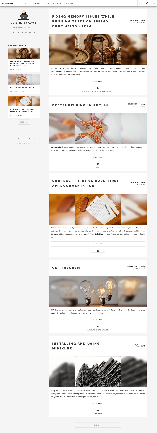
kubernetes (98, 413)
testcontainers (101, 91)
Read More (97, 81)
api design (98, 254)
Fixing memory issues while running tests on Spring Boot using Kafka (83, 21)
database (91, 329)
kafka (111, 91)
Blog (28, 3)
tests (84, 91)
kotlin (98, 167)
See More (24, 122)
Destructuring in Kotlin (80, 105)
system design (102, 329)
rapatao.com (8, 3)
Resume (39, 3)
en (154, 3)
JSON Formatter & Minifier (61, 3)
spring (90, 91)
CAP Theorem (66, 267)
